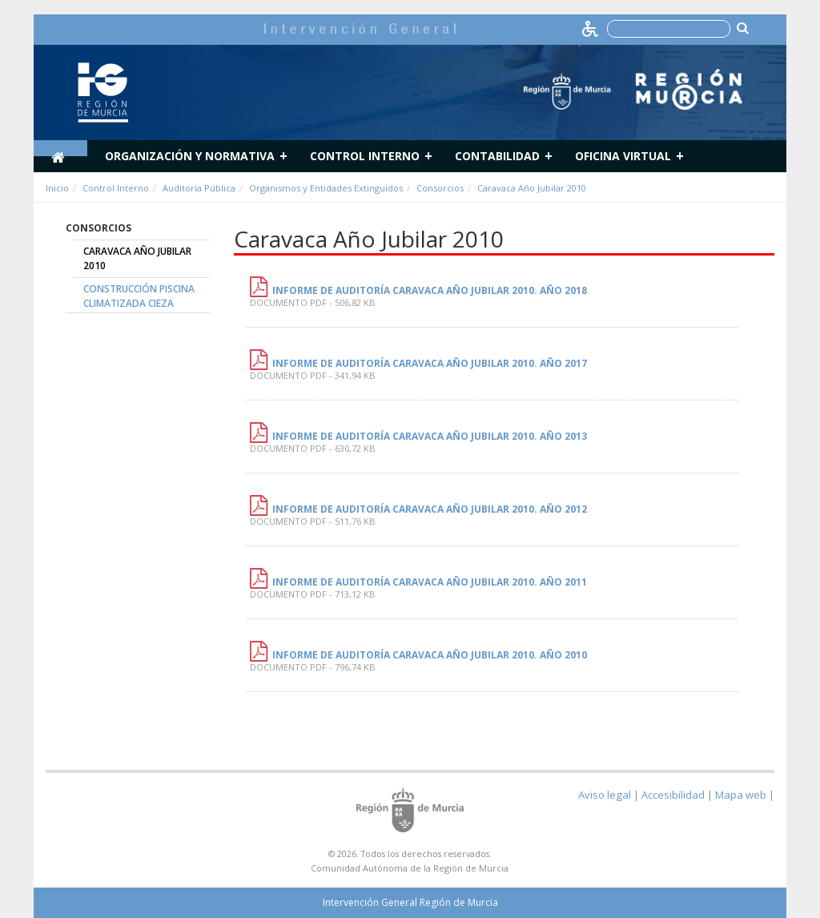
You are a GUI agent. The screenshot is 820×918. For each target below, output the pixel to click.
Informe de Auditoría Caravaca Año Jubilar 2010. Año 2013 (429, 436)
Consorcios (440, 188)
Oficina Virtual (623, 155)
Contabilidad (497, 155)
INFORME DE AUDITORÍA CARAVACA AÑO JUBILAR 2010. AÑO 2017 (429, 363)
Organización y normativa (190, 155)
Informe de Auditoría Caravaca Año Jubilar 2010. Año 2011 (429, 582)
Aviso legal (604, 794)
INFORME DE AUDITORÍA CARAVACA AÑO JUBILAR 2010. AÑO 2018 (429, 290)
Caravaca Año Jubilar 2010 (531, 188)
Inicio (57, 188)
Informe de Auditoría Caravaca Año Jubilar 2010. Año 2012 (429, 509)
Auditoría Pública (199, 188)
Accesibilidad (673, 794)
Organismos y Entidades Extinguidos (326, 188)
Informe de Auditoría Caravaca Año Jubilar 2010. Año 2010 (429, 655)
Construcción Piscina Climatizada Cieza (139, 296)
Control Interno (365, 155)
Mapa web (740, 794)
